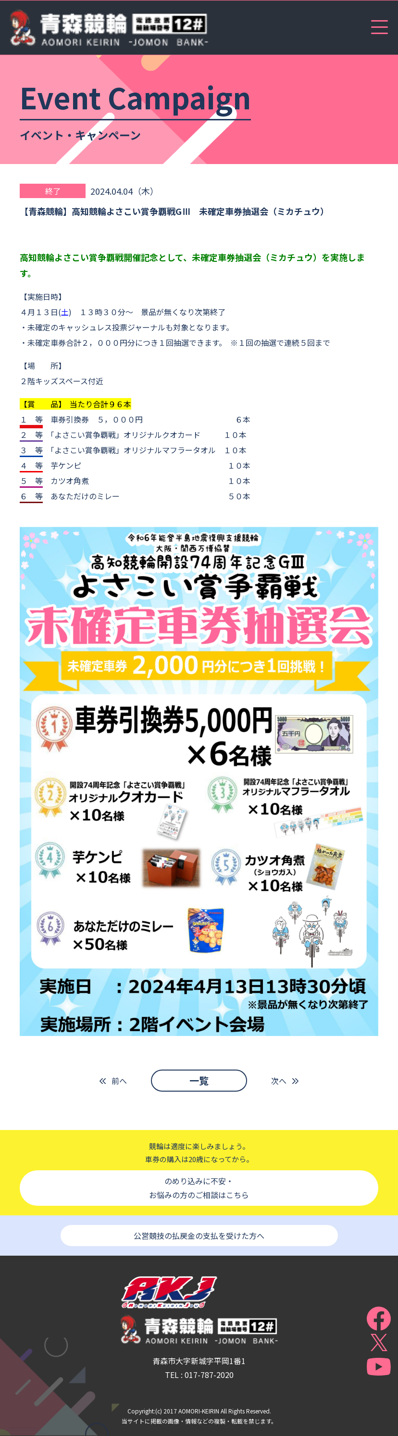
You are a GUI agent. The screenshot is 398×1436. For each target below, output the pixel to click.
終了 (53, 191)
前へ (119, 1080)
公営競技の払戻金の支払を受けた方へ (199, 1235)
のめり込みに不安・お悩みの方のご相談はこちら (199, 1188)
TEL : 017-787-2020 (199, 1374)
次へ (278, 1080)
